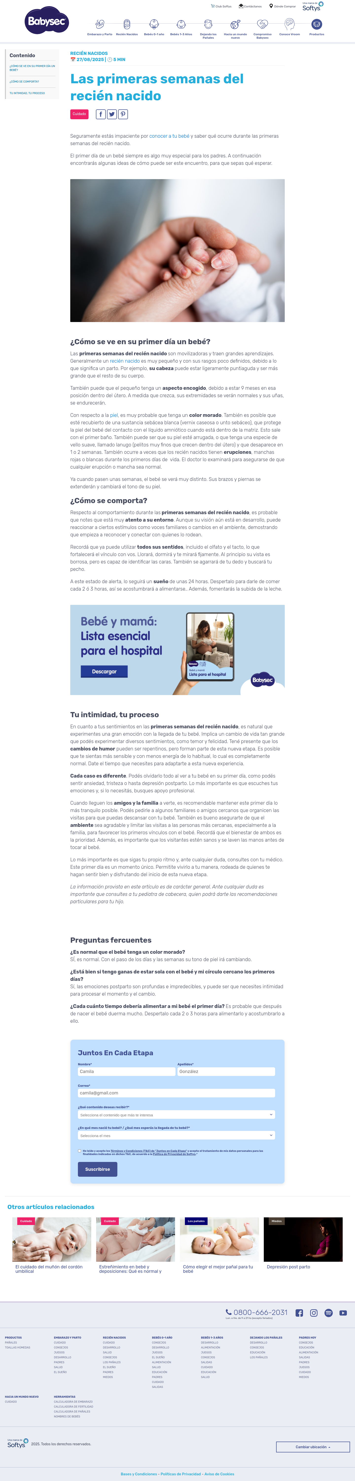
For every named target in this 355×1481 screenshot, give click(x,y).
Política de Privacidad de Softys (174, 1154)
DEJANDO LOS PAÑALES (266, 1337)
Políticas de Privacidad (181, 1474)
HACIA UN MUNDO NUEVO (21, 1396)
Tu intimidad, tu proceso (27, 93)
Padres (59, 1362)
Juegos (59, 1352)
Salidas (157, 1387)
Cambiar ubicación (311, 1447)
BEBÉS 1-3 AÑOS (212, 1337)
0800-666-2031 (256, 1312)
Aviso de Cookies (219, 1474)
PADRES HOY (307, 1337)
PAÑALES (11, 1342)
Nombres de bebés (67, 1416)
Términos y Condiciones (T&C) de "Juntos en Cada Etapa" (149, 1151)
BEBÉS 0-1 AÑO (162, 1337)
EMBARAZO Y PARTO (67, 1337)
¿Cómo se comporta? (24, 81)
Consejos (61, 1347)
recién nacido (125, 361)
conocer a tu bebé (169, 136)
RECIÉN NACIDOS (114, 1337)
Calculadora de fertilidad (73, 1406)
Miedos (108, 1377)
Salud (58, 1367)
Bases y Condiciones (139, 1474)
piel (114, 415)
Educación (159, 1372)
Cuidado (60, 1342)
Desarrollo (62, 1357)
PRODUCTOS (13, 1337)
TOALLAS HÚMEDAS (17, 1347)
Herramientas (64, 1396)
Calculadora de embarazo (73, 1401)
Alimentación (161, 1362)
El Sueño (60, 1372)
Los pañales (112, 1362)
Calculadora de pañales (72, 1411)
